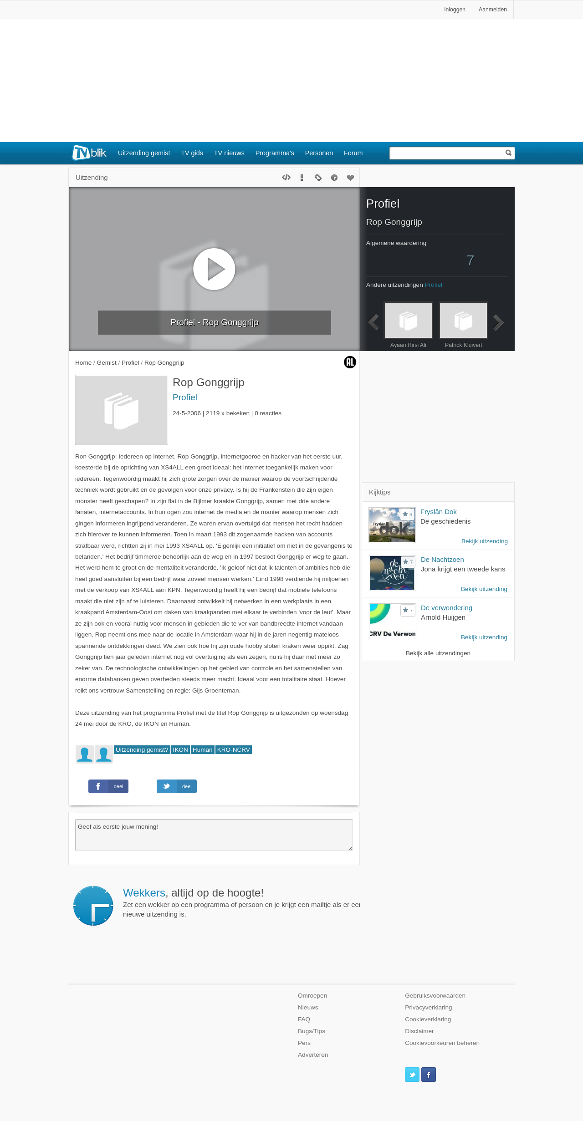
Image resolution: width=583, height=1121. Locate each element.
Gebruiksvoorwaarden (435, 995)
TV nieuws (229, 153)
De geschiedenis (445, 521)
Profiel (185, 397)
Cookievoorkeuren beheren (442, 1042)
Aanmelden (493, 9)
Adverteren (313, 1054)
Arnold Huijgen (443, 617)
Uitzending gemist (144, 153)
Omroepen (312, 995)
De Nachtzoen (442, 559)
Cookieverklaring (428, 1019)
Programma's (275, 153)
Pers (304, 1042)
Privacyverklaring (428, 1007)
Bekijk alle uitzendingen (438, 653)
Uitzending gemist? (142, 749)
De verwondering (446, 607)
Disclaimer (419, 1031)
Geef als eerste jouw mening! (214, 835)
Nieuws (308, 1007)
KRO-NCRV (233, 749)
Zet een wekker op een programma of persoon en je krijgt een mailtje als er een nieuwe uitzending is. (243, 902)
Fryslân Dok (438, 511)
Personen (319, 153)
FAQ (304, 1019)
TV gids (192, 153)
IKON (180, 749)
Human (203, 749)
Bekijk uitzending (484, 541)
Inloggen (454, 9)
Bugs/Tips (311, 1031)
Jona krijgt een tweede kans (463, 569)
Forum (353, 153)
